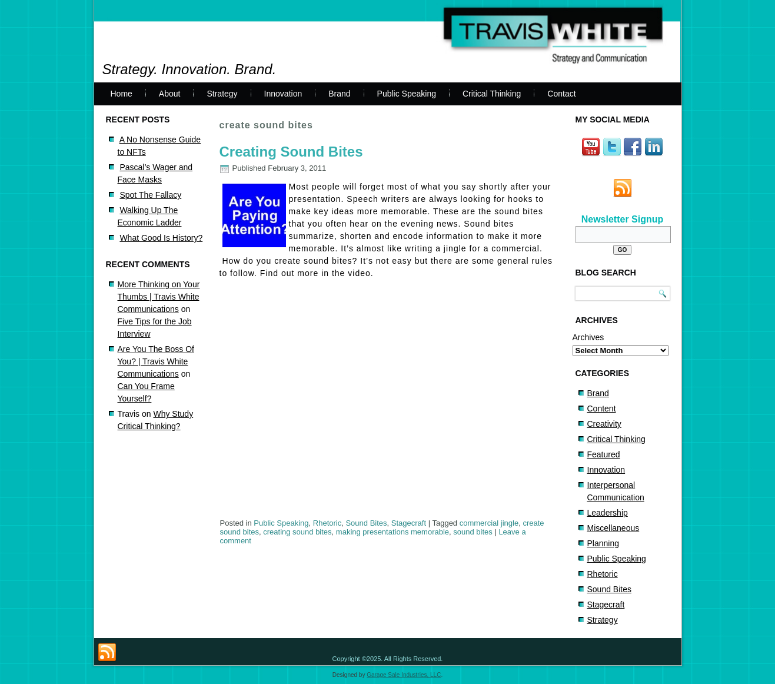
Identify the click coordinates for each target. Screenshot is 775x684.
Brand (339, 93)
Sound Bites (366, 523)
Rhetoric (327, 523)
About (170, 93)
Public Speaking (406, 93)
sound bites (473, 531)
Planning (603, 543)
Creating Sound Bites (291, 152)
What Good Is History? (160, 238)
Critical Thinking (492, 93)
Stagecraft (408, 523)
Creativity (604, 424)
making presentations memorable (392, 531)
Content (601, 408)
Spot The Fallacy (150, 195)
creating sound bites (297, 531)
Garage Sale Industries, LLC (404, 675)
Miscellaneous (613, 528)
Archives (588, 337)
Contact (561, 93)
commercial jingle (489, 523)
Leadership (607, 512)
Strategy (222, 93)
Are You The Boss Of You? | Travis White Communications (156, 361)
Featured (603, 454)
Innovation (283, 93)
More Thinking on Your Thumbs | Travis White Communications (159, 297)
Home (121, 93)
